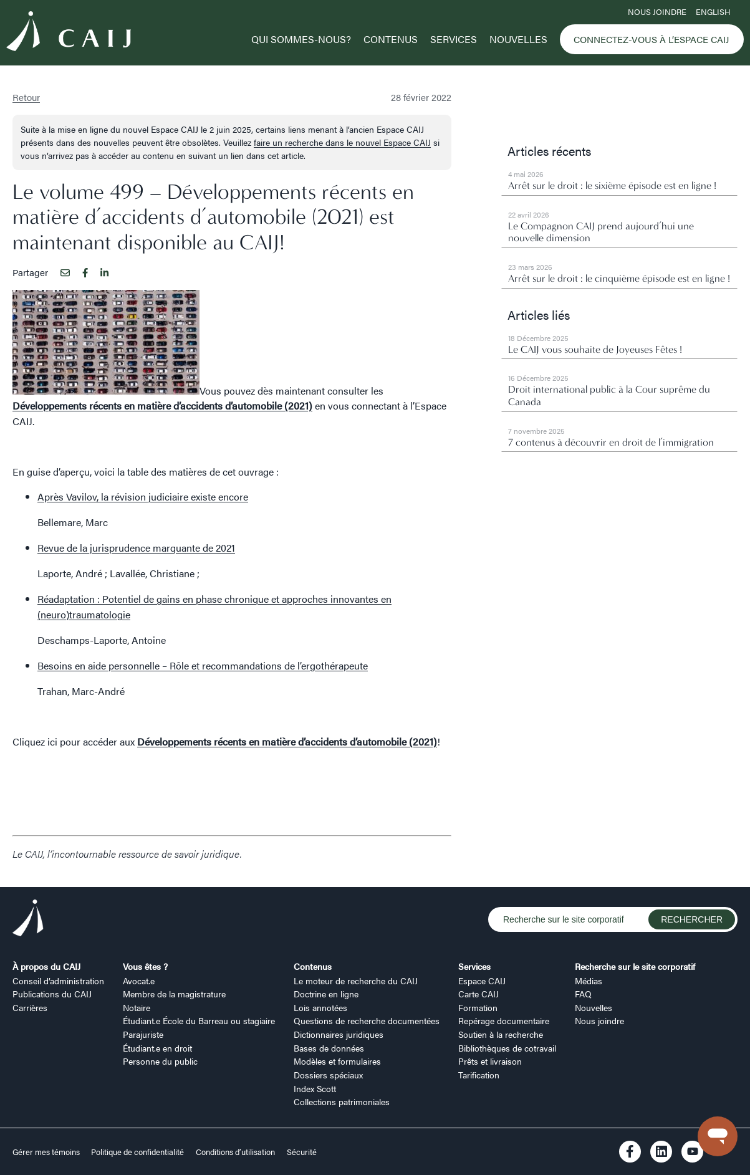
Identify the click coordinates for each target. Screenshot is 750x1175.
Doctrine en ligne (326, 993)
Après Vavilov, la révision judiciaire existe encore (142, 496)
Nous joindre (657, 11)
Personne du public (160, 1061)
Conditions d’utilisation (235, 1152)
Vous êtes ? (145, 966)
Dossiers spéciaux (328, 1074)
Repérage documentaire (503, 1020)
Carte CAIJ (478, 993)
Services (453, 39)
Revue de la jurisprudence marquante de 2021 (136, 547)
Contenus (390, 39)
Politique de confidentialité (137, 1152)
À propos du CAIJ (46, 966)
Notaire (136, 1007)
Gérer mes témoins (47, 1152)
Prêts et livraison (490, 1061)
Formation (478, 1007)
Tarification (478, 1074)
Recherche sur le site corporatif (635, 966)
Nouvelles (518, 39)
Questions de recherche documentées (367, 1020)
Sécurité (302, 1152)
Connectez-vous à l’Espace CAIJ (651, 39)
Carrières (29, 1007)
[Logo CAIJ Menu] (68, 33)
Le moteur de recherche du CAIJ (356, 980)
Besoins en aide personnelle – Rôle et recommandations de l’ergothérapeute (202, 665)
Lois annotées (320, 1007)
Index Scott (315, 1088)
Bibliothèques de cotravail (507, 1048)
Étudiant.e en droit (157, 1048)
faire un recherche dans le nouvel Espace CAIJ (342, 142)
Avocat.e (139, 980)
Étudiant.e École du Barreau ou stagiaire (199, 1020)
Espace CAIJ (482, 980)
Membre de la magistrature (174, 993)
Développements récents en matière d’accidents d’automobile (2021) (162, 405)
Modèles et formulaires (337, 1061)
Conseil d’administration (58, 980)
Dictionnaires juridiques (338, 1034)
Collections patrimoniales (342, 1101)
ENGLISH (713, 11)
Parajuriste (143, 1034)
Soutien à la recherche (500, 1034)
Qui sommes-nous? (301, 39)
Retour (26, 96)
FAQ (583, 993)
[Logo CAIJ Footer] (28, 919)
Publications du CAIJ (52, 993)
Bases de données (329, 1048)
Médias (588, 980)
